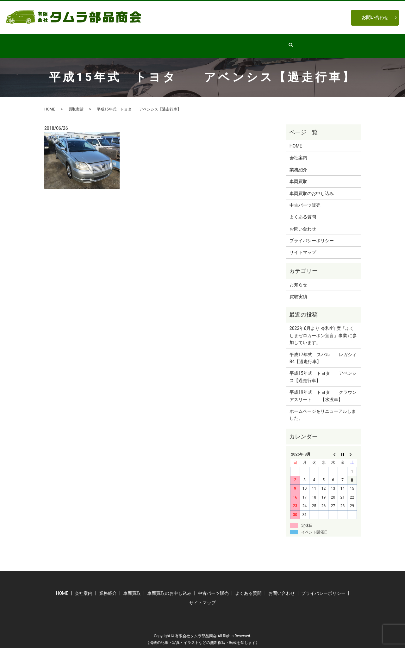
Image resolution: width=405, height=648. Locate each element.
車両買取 (242, 42)
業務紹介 (167, 42)
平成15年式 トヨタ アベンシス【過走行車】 (323, 371)
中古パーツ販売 (204, 42)
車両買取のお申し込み (312, 187)
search (307, 42)
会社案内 (136, 42)
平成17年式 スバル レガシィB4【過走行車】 (323, 352)
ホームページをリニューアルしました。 (323, 409)
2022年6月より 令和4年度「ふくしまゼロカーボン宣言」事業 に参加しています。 (323, 329)
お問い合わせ (375, 17)
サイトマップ (303, 246)
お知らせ (298, 278)
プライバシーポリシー (312, 234)
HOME (107, 42)
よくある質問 (277, 42)
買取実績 (76, 103)
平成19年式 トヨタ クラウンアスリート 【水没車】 (323, 390)
